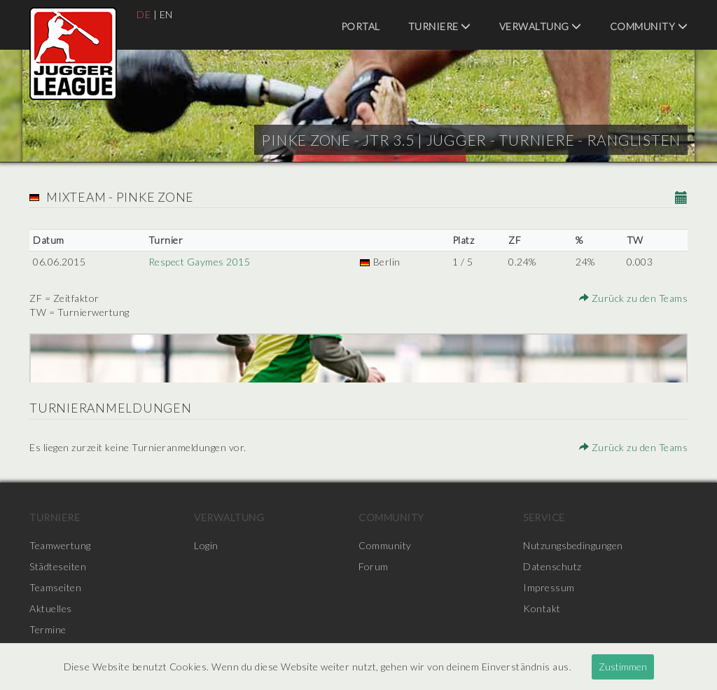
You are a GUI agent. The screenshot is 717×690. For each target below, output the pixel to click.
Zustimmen (623, 666)
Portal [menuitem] (360, 26)
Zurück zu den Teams (633, 298)
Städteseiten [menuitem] (57, 566)
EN (166, 14)
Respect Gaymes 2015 (199, 262)
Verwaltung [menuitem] (540, 26)
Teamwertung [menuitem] (60, 545)
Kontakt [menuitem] (542, 608)
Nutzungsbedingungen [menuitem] (573, 545)
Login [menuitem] (206, 545)
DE (144, 14)
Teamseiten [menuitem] (55, 587)
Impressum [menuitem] (549, 587)
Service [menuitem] (544, 517)
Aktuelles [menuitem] (50, 608)
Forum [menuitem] (373, 566)
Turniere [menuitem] (439, 26)
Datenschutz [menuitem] (552, 566)
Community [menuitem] (649, 26)
